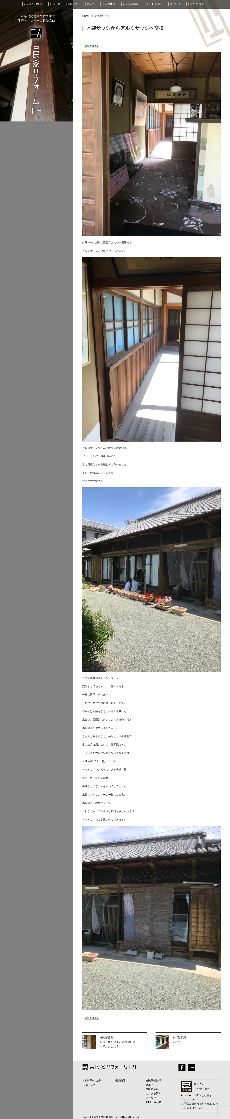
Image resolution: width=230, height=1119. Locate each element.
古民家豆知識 (131, 3)
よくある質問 (154, 3)
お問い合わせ (196, 3)
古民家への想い (33, 3)
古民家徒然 (108, 3)
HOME (86, 16)
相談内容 (73, 3)
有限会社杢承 (204, 1095)
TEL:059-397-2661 (192, 1107)
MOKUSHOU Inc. (110, 1117)
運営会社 (175, 3)
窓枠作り (178, 1041)
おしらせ (55, 3)
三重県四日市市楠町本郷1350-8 (199, 1103)
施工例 (90, 3)
